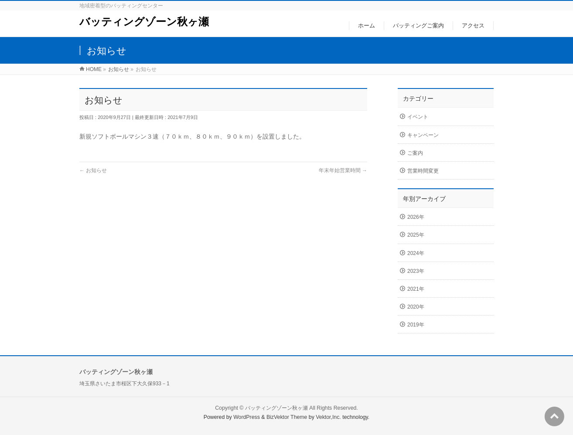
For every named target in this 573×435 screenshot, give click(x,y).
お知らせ (93, 170)
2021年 (415, 289)
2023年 (415, 271)
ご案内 (415, 153)
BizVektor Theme (286, 417)
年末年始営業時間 (343, 170)
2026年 (415, 217)
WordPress (246, 417)
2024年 (415, 253)
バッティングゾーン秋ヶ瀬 (144, 21)
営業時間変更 (423, 171)
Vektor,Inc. (328, 417)
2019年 (415, 325)
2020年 (415, 307)
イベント (417, 117)
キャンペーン (423, 135)
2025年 (415, 235)
